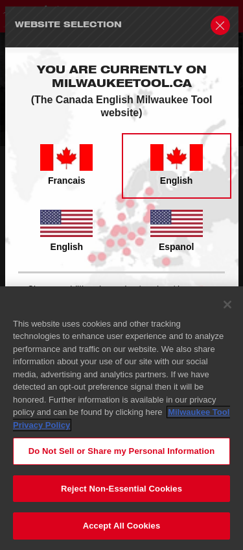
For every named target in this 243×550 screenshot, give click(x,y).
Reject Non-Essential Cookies (121, 489)
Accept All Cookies (122, 526)
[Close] (227, 304)
